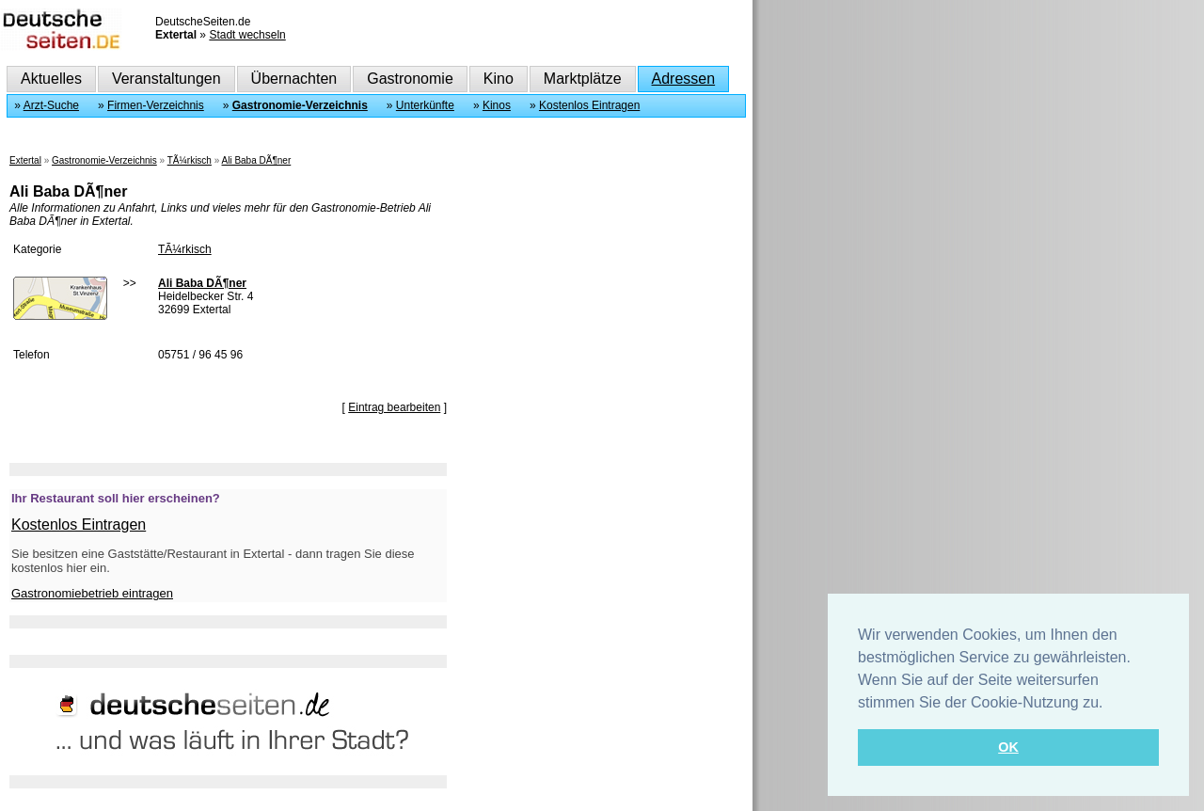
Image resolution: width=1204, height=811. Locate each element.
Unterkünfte (425, 105)
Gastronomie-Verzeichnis (300, 105)
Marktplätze (583, 79)
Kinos (497, 105)
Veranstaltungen (166, 79)
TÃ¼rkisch (189, 160)
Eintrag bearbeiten (394, 407)
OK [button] (1008, 747)
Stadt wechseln (247, 34)
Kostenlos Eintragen (589, 105)
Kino (498, 79)
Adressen (684, 79)
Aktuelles (51, 79)
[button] (1110, 704)
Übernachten (294, 79)
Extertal (25, 160)
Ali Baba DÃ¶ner (257, 160)
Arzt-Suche (51, 105)
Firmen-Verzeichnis (155, 105)
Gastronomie (410, 79)
